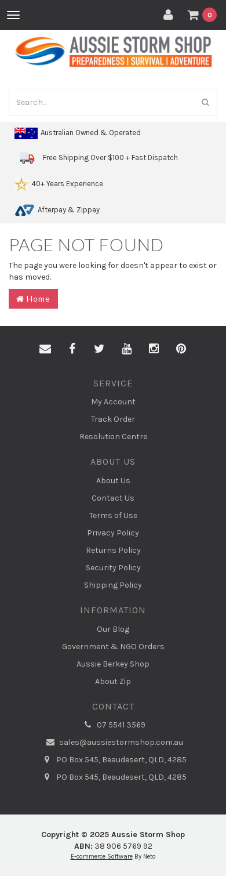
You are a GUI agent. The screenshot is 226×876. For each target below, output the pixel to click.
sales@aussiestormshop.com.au (113, 742)
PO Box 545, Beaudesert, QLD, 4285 (113, 760)
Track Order (113, 419)
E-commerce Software (102, 856)
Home (33, 298)
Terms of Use (113, 515)
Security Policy (113, 568)
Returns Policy (113, 550)
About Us (113, 481)
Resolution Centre (113, 436)
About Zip (113, 681)
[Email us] (45, 349)
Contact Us (113, 498)
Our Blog (113, 629)
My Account (113, 402)
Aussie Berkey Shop (113, 664)
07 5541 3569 (113, 725)
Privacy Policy (113, 533)
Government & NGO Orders (113, 646)
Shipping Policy (113, 585)
